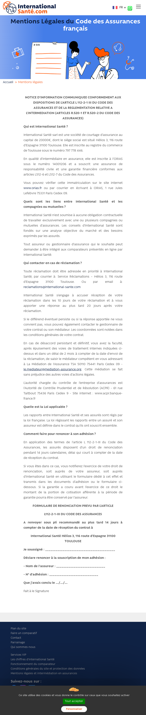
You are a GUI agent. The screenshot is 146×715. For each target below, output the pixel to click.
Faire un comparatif (24, 633)
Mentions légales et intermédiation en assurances (44, 673)
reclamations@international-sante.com (52, 287)
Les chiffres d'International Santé (32, 659)
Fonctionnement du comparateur (33, 664)
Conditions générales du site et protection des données (48, 668)
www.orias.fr (32, 188)
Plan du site (18, 628)
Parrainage (18, 642)
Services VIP (18, 655)
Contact (16, 638)
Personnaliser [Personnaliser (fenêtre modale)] (74, 709)
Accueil (8, 82)
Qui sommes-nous (23, 647)
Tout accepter (74, 701)
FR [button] (118, 7)
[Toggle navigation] (138, 6)
